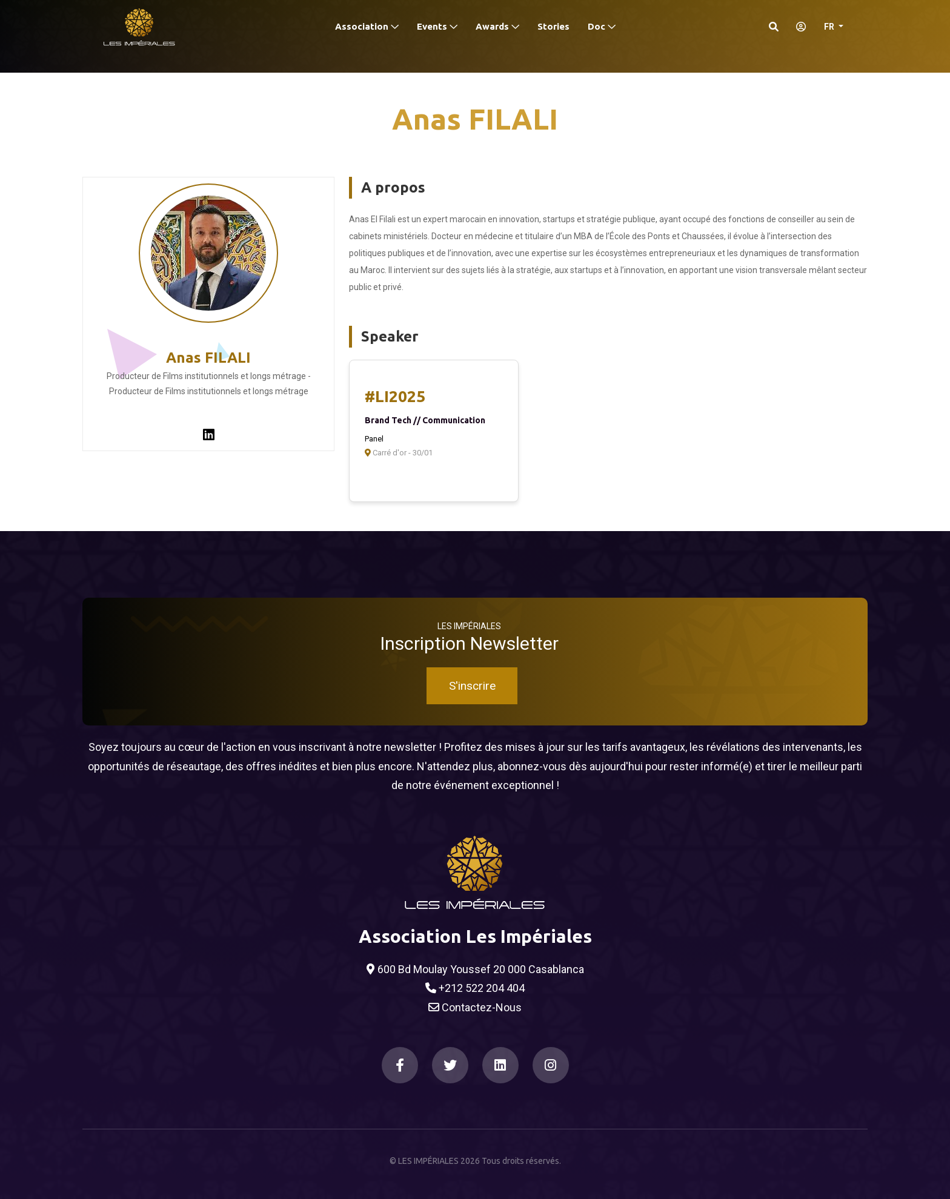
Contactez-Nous (475, 1007)
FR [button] (830, 26)
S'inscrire (472, 686)
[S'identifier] (797, 26)
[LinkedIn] (500, 1065)
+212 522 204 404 (475, 988)
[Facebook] (400, 1065)
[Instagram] (551, 1065)
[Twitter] (450, 1065)
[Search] (774, 27)
